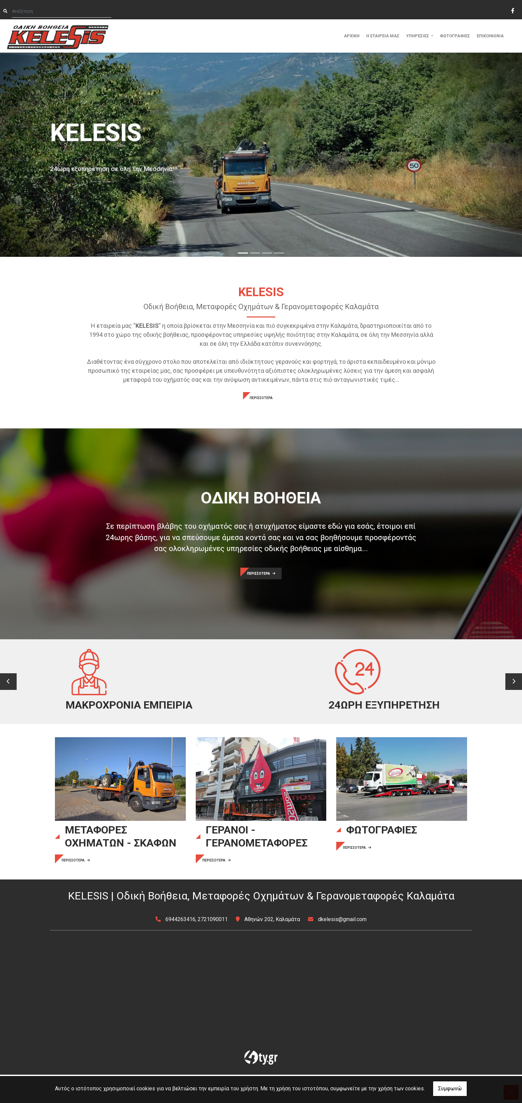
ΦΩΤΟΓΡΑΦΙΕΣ (455, 35)
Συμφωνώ (450, 1088)
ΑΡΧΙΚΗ (352, 35)
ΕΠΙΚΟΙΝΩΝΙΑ (490, 35)
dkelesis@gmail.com (342, 947)
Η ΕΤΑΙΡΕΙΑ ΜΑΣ (382, 35)
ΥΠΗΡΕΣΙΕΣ (418, 35)
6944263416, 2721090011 (196, 947)
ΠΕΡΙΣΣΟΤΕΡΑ (261, 398)
